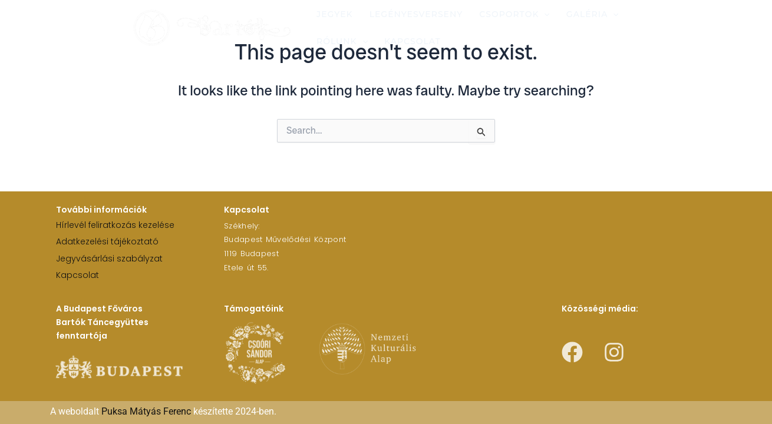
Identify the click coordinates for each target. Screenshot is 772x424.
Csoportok (514, 14)
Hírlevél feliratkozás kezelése (115, 225)
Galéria (592, 14)
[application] (544, 14)
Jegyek (334, 14)
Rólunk (342, 41)
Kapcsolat (412, 41)
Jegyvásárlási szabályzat (109, 258)
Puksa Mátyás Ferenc (146, 411)
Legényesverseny (416, 14)
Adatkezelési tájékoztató (107, 241)
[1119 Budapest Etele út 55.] (537, 245)
